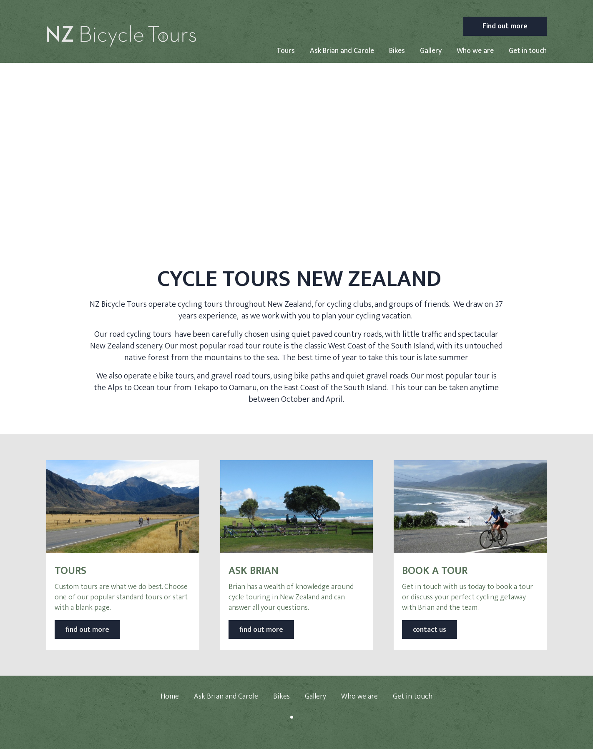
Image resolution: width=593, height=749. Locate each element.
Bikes (397, 51)
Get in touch (528, 51)
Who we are (475, 51)
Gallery (431, 51)
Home (170, 696)
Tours (285, 51)
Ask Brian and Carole (342, 51)
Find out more (505, 26)
